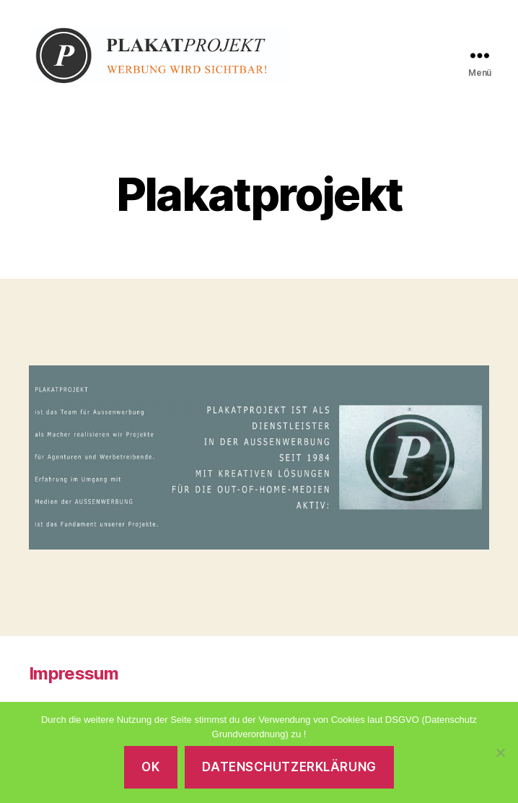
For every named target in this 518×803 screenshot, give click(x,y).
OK (150, 767)
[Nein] (500, 752)
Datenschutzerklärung (289, 767)
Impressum (73, 682)
